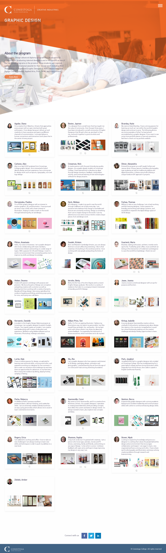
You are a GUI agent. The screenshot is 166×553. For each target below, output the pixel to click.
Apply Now (13, 77)
